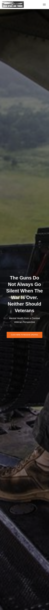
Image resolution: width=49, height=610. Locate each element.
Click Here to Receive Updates (24, 335)
